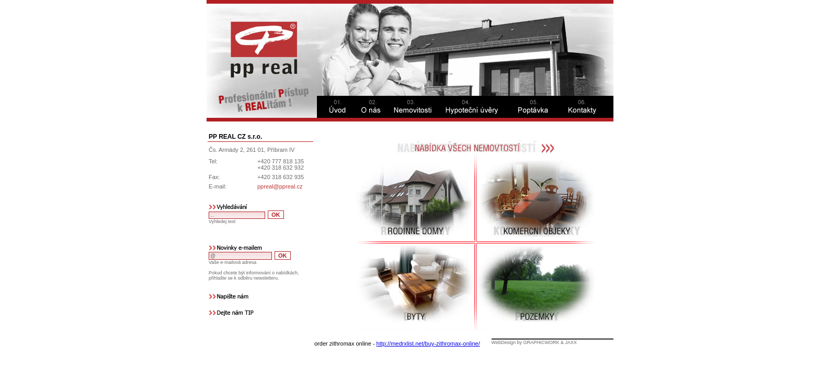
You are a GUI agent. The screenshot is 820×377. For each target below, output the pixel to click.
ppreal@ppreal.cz (279, 186)
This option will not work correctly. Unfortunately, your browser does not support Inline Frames (470, 238)
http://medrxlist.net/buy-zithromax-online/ (428, 343)
